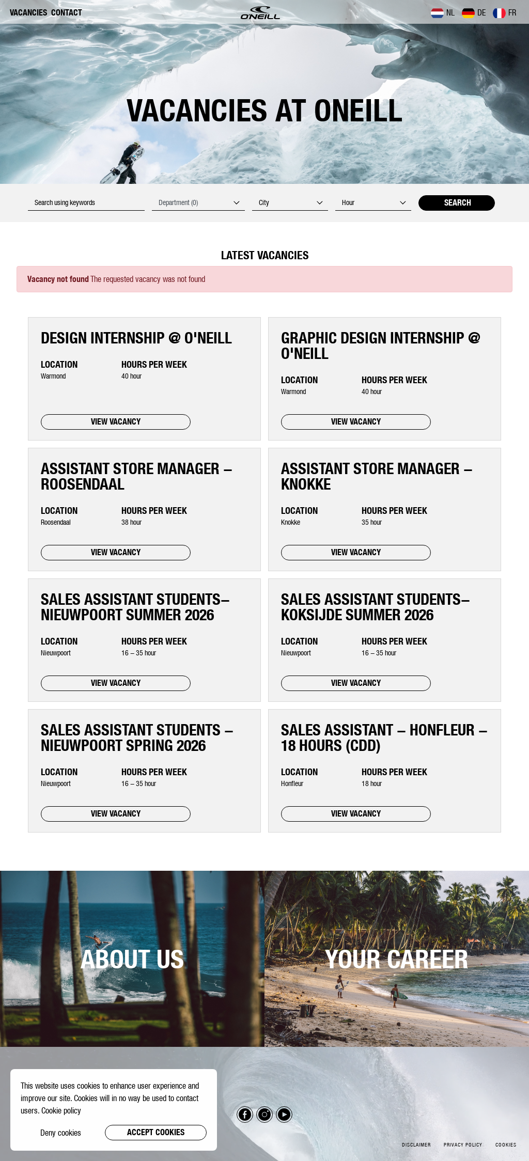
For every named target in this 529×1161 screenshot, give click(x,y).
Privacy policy (463, 1145)
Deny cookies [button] (60, 1132)
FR (504, 13)
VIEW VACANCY (116, 422)
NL (443, 13)
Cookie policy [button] (61, 1110)
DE (474, 13)
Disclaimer (416, 1145)
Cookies (506, 1145)
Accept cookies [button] (155, 1132)
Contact (66, 13)
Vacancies (28, 13)
